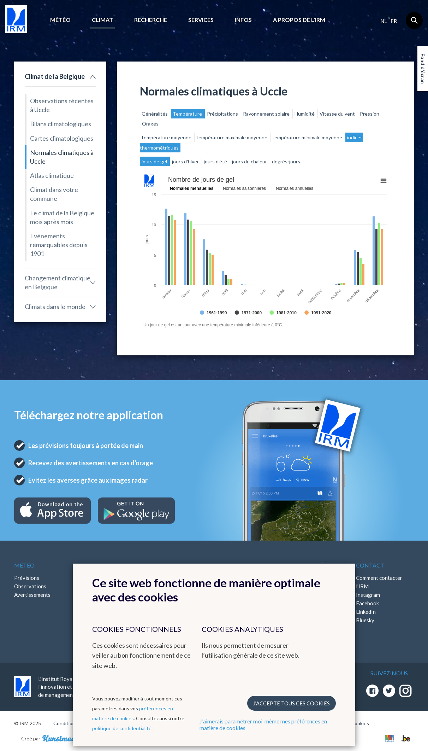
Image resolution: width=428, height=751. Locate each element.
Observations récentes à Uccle (62, 105)
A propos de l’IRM (299, 19)
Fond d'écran (423, 68)
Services (201, 19)
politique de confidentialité (121, 728)
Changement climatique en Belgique (57, 282)
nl (383, 21)
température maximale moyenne (232, 137)
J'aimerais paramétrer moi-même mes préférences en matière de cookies (263, 724)
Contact (370, 565)
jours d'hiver (186, 161)
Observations (30, 586)
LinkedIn (366, 612)
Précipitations (223, 114)
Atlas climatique (52, 175)
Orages (150, 124)
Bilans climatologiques (60, 124)
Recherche (150, 19)
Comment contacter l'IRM (379, 582)
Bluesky (365, 620)
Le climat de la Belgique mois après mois (62, 217)
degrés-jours (286, 161)
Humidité (305, 114)
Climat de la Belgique (55, 76)
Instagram (368, 595)
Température (188, 114)
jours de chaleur (250, 161)
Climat (102, 19)
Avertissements (32, 595)
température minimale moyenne (307, 137)
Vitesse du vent (338, 114)
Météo (60, 19)
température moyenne (167, 137)
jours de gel (155, 161)
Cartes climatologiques (61, 138)
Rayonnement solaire (267, 114)
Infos (243, 19)
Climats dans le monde (55, 306)
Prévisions (26, 578)
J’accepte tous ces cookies (291, 703)
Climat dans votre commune (54, 194)
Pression (369, 114)
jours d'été (216, 161)
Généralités (155, 114)
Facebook (367, 603)
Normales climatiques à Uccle (62, 157)
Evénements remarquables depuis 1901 (59, 244)
